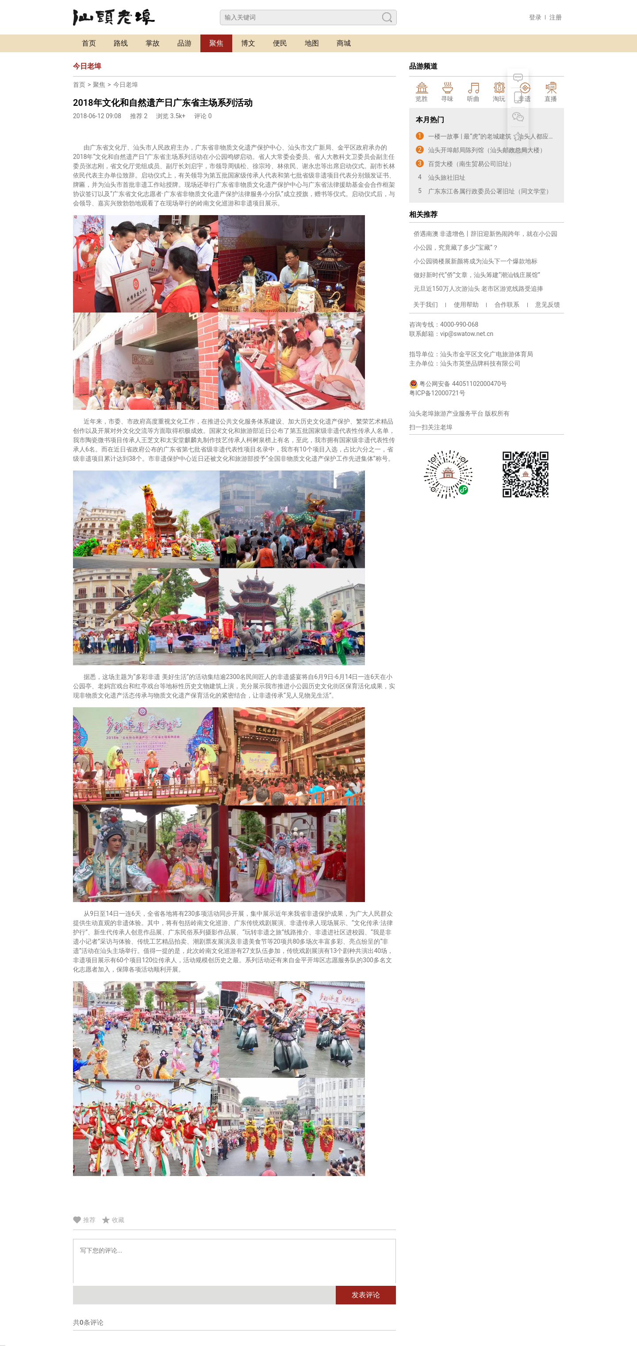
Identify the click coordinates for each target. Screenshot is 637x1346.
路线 (121, 43)
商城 (344, 43)
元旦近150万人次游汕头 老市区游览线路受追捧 (478, 288)
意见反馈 (547, 304)
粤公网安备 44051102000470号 (458, 384)
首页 (89, 43)
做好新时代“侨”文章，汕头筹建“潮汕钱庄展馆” (477, 274)
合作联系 (507, 304)
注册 (555, 17)
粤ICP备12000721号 (437, 393)
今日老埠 (125, 84)
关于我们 (425, 304)
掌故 (153, 43)
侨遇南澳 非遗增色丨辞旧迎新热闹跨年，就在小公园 (485, 233)
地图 (312, 43)
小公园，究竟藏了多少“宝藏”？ (456, 247)
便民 (280, 43)
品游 (184, 43)
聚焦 (216, 43)
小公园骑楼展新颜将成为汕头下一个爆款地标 (475, 261)
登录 (535, 17)
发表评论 (366, 1295)
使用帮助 (466, 304)
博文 (248, 43)
